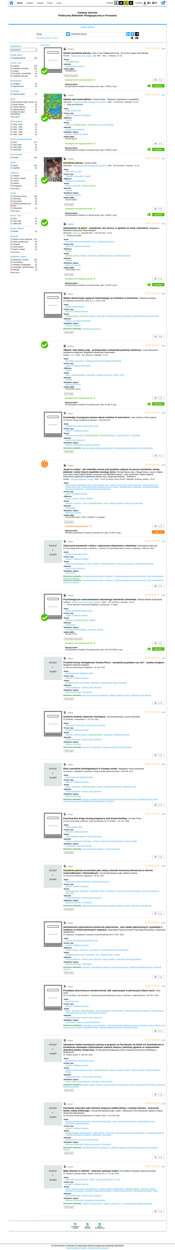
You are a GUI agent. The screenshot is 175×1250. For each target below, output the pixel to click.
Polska (117, 955)
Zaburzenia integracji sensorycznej (145, 316)
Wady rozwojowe (116, 503)
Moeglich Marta (105, 241)
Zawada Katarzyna (75, 307)
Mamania (76, 233)
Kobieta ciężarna (123, 435)
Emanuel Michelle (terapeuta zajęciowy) (100, 487)
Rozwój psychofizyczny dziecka (118, 316)
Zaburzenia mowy (129, 787)
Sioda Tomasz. (73, 171)
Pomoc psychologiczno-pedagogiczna (130, 1133)
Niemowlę (76, 186)
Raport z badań (131, 841)
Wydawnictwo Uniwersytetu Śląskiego (86, 602)
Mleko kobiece (99, 1133)
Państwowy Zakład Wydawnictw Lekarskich (90, 102)
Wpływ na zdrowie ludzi (133, 503)
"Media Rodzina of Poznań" (81, 56)
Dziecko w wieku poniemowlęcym (85, 1189)
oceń (163, 48)
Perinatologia (106, 683)
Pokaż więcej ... (15, 117)
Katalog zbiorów (87, 27)
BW (121, 3)
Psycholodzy (95, 950)
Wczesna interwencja (150, 891)
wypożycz (158, 86)
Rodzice (68, 120)
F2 (154, 3)
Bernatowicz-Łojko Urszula (78, 882)
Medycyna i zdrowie (80, 134)
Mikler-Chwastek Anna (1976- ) (79, 1179)
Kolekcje (55, 38)
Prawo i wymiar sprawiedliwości (77, 1081)
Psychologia (70, 573)
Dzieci (89, 564)
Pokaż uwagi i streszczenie (73, 639)
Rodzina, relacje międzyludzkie (88, 1022)
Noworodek (109, 125)
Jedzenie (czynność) (73, 503)
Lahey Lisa (135, 485)
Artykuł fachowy (71, 1140)
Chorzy (68, 498)
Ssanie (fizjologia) (120, 683)
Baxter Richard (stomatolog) (78, 485)
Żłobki (155, 1191)
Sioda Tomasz (73, 110)
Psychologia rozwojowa (155, 1133)
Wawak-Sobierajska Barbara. (78, 611)
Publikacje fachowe (80, 311)
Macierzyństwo (86, 1133)
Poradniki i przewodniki (81, 115)
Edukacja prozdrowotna (74, 435)
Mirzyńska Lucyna (74, 361)
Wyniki (20, 3)
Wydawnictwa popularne (74, 66)
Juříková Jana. (73, 426)
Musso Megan (101, 485)
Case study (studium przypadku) (128, 959)
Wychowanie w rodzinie (97, 1013)
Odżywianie (95, 683)
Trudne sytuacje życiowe (122, 1191)
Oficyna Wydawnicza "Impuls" (82, 479)
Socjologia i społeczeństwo (75, 629)
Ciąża (67, 375)
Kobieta (68, 186)
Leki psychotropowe (94, 836)
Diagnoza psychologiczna (75, 564)
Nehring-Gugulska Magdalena (79, 673)
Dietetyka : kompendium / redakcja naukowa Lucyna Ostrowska (106, 747)
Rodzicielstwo (118, 1011)
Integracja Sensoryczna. (91, 329)
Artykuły (68, 311)
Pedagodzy (83, 950)
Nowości (30, 3)
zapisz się (158, 532)
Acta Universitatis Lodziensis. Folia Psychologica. (101, 849)
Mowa (106, 503)
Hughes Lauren (118, 485)
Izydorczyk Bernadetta (76, 554)
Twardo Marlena (100, 882)
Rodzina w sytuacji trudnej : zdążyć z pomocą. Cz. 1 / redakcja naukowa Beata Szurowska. (117, 1203)
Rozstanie (90, 955)
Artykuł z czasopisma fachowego (78, 321)
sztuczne (95, 125)
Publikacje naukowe (80, 431)
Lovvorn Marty (73, 487)
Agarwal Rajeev (130, 487)
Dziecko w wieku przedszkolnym (111, 1189)
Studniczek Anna (127, 1121)
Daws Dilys (72, 1001)
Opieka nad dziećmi (122, 256)
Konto (59, 3)
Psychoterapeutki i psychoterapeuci (114, 950)
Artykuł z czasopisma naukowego (78, 841)
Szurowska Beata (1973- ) (107, 1179)
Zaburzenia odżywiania (144, 564)
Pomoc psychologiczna (125, 564)
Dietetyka (69, 735)
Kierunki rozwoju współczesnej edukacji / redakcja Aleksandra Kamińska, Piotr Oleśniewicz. (117, 448)
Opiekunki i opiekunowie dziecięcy (98, 1191)
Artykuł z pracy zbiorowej (75, 440)
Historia (40, 3)
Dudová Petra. (91, 426)
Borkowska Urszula (75, 725)
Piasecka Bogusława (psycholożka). (81, 940)
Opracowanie (70, 508)
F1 (149, 3)
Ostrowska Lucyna (95, 725)
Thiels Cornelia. (73, 827)
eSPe (73, 355)
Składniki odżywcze (121, 735)
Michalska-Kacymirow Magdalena (80, 241)
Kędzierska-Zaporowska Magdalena (103, 361)
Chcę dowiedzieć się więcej (76, 1248)
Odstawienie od (105, 256)
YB (126, 3)
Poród (121, 375)
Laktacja (112, 1070)
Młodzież (96, 564)
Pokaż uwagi (69, 204)
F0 (145, 3)
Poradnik (68, 190)
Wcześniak (69, 893)
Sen (97, 955)
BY (131, 3)
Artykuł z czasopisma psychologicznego (108, 841)
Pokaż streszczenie (71, 75)
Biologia (68, 134)
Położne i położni (137, 1070)
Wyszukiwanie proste (43, 38)
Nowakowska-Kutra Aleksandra (79, 1061)
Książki (68, 115)
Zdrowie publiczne (153, 1070)
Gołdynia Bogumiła (97, 489)
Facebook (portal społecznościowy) (79, 1070)
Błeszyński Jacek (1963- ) (104, 1121)
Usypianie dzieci (106, 955)
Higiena (68, 125)
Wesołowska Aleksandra (77, 1123)
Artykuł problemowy (73, 687)
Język (85, 503)
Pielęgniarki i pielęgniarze (75, 181)
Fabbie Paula (150, 485)
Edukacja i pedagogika (74, 445)
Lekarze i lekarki (78, 498)
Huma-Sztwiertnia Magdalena (79, 777)
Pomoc (50, 3)
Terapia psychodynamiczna (76, 1013)
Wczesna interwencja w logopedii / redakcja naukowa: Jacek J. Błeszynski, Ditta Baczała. (116, 695)
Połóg (115, 375)
